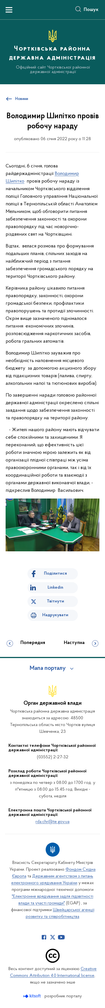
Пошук (91, 9)
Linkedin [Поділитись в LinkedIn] (55, 587)
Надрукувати (55, 615)
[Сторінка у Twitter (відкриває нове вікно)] (52, 937)
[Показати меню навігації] (9, 10)
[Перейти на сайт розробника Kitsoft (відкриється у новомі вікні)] (33, 996)
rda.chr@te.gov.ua (52, 822)
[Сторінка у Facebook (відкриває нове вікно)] (44, 937)
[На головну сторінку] (52, 51)
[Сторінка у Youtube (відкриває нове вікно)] (61, 937)
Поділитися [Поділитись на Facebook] (55, 573)
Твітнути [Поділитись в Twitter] (55, 601)
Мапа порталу (48, 668)
